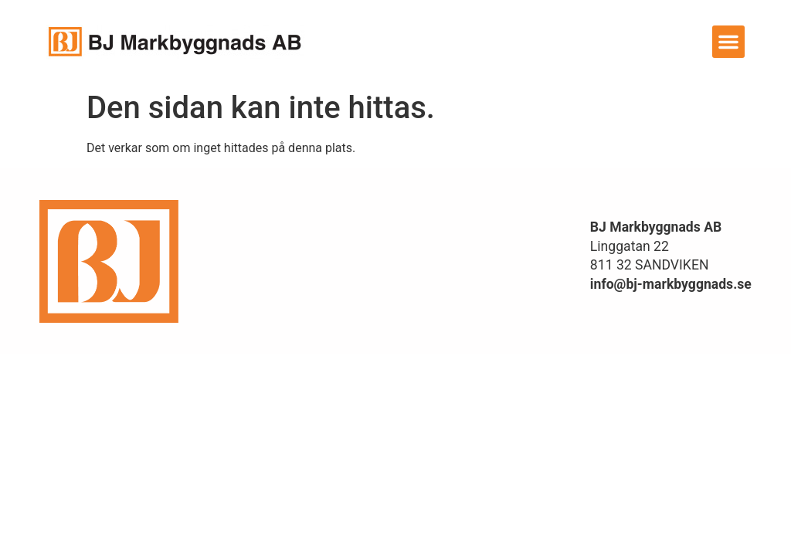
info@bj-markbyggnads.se (671, 284)
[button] (728, 41)
